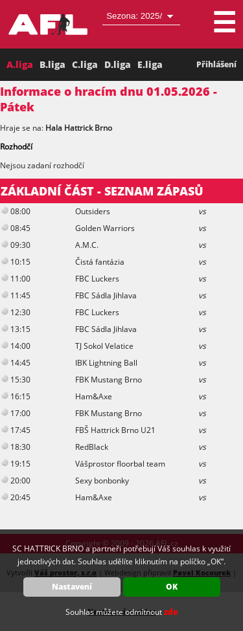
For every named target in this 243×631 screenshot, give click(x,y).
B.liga (52, 64)
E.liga (150, 64)
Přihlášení (216, 64)
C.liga (85, 64)
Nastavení (72, 586)
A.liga (19, 64)
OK (172, 586)
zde (171, 611)
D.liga (117, 64)
